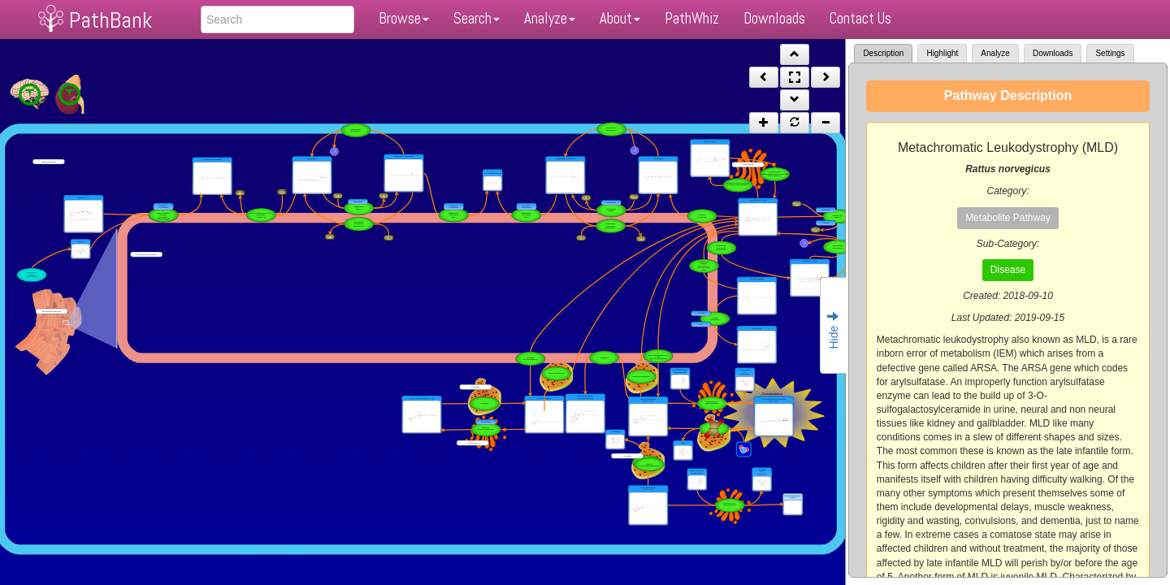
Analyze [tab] (995, 53)
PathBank (110, 20)
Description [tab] (883, 53)
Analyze (549, 18)
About (620, 18)
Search (476, 18)
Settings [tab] (1109, 53)
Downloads (774, 18)
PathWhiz (692, 18)
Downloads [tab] (1052, 53)
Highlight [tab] (942, 53)
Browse (404, 18)
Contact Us (860, 18)
